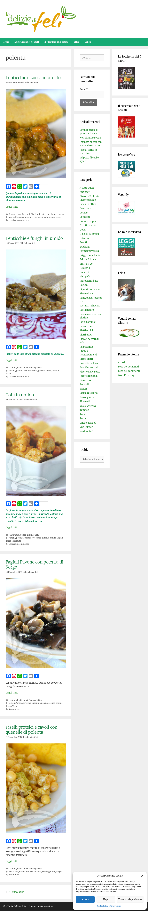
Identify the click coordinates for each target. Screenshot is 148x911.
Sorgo (8, 706)
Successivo (19, 892)
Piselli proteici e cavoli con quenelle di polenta (32, 729)
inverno (27, 703)
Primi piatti (86, 358)
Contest (84, 212)
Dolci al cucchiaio (90, 233)
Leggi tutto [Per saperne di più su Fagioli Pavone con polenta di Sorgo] (12, 692)
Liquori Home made (91, 289)
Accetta (85, 899)
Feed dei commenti (129, 370)
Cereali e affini (88, 204)
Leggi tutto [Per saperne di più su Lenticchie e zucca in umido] (12, 206)
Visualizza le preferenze (130, 899)
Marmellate (86, 293)
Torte (83, 418)
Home (6, 41)
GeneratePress (47, 906)
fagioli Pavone (15, 703)
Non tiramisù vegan (91, 137)
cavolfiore (13, 871)
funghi (12, 370)
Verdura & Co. (87, 431)
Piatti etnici (86, 330)
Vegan (52, 217)
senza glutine (34, 217)
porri (48, 370)
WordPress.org (126, 375)
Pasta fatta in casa (90, 305)
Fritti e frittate (88, 259)
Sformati (85, 401)
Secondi (46, 214)
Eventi (83, 242)
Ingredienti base (89, 280)
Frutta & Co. (86, 263)
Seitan (83, 388)
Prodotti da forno (89, 363)
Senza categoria (89, 392)
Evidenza (85, 246)
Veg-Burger (86, 426)
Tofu (37, 535)
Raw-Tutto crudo (89, 367)
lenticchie (13, 217)
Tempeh (84, 409)
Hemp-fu (85, 276)
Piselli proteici (26, 871)
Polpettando (87, 346)
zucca (58, 217)
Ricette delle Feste (90, 371)
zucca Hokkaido (13, 541)
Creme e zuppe (88, 221)
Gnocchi (84, 272)
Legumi (26, 214)
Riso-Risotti (86, 380)
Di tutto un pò (88, 225)
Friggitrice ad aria (90, 255)
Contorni (85, 216)
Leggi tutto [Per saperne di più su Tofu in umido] (12, 527)
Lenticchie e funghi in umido (34, 238)
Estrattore (85, 238)
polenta (22, 217)
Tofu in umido (20, 394)
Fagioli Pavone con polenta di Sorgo (34, 564)
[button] (142, 875)
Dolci (83, 229)
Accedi (122, 362)
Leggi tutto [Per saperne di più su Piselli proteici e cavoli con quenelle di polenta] (12, 861)
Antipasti (85, 192)
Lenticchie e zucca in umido (33, 77)
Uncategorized (88, 422)
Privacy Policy (115, 906)
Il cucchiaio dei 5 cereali (56, 41)
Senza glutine (58, 214)
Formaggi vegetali (90, 250)
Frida (76, 41)
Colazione (85, 208)
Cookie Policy (102, 906)
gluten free (21, 370)
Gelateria (85, 267)
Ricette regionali (89, 375)
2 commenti (14, 874)
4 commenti (14, 709)
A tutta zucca (15, 214)
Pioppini (36, 703)
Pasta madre (87, 309)
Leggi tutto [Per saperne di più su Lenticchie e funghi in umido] (12, 360)
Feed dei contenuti (128, 366)
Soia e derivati (88, 405)
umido (44, 217)
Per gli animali (88, 321)
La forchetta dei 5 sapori (26, 41)
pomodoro (30, 538)
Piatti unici (36, 214)
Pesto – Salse (87, 326)
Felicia (88, 41)
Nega (105, 899)
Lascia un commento (19, 220)
